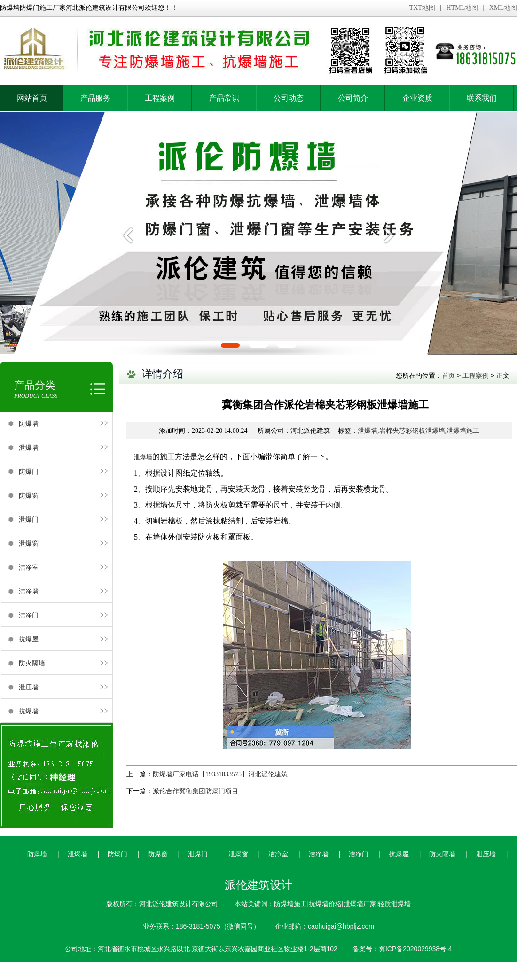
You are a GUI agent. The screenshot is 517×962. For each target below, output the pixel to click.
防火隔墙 (32, 663)
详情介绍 (162, 374)
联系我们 (482, 98)
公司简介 (353, 98)
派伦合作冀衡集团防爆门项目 (195, 791)
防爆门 (29, 471)
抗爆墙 (29, 711)
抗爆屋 (29, 639)
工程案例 (160, 98)
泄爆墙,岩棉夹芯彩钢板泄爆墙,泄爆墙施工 (418, 430)
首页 (448, 375)
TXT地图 (422, 7)
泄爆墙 (29, 447)
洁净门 (29, 615)
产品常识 (224, 98)
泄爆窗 (29, 543)
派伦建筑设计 (258, 884)
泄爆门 (29, 519)
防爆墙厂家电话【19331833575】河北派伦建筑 (220, 774)
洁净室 (29, 567)
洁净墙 (29, 591)
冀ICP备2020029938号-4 (415, 949)
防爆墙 (29, 423)
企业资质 (417, 98)
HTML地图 (462, 7)
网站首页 (32, 98)
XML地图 (503, 7)
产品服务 (95, 98)
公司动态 (289, 98)
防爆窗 (29, 495)
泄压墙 (29, 687)
